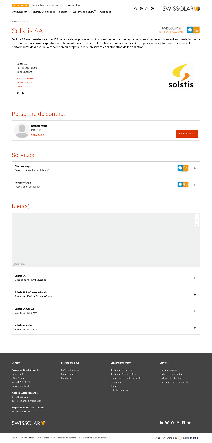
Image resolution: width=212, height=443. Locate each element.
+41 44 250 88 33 (21, 382)
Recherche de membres (122, 370)
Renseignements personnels (174, 382)
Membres (66, 378)
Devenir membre (20, 5)
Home (14, 22)
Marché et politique (44, 12)
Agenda (114, 386)
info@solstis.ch (24, 83)
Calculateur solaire (119, 390)
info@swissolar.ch (20, 386)
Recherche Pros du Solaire (123, 374)
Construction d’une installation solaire (48, 5)
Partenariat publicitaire (171, 378)
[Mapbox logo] (19, 264)
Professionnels (68, 374)
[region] (106, 240)
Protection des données (66, 438)
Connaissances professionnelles (126, 378)
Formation (106, 12)
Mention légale (48, 438)
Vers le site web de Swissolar (23, 438)
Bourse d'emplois (168, 370)
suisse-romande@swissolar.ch (26, 401)
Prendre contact (187, 134)
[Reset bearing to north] (197, 224)
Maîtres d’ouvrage (70, 370)
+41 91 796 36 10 (21, 412)
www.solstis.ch (24, 87)
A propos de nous (74, 5)
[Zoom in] (197, 216)
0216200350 (37, 135)
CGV (39, 438)
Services (64, 12)
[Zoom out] (197, 220)
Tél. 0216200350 (25, 79)
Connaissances (20, 12)
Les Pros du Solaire (84, 12)
